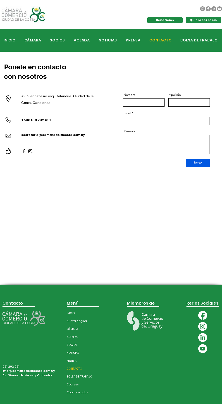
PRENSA (71, 361)
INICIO (71, 313)
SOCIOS (72, 345)
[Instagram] (202, 8)
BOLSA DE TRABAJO (76, 376)
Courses (73, 384)
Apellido (175, 94)
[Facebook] (208, 8)
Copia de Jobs (76, 392)
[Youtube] (219, 8)
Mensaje (129, 131)
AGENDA (72, 337)
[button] (81, 40)
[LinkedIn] (213, 8)
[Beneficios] (165, 20)
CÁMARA (72, 329)
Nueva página (76, 321)
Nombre (130, 94)
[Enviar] (198, 163)
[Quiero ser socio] (203, 20)
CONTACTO (74, 368)
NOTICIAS (73, 353)
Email (127, 113)
